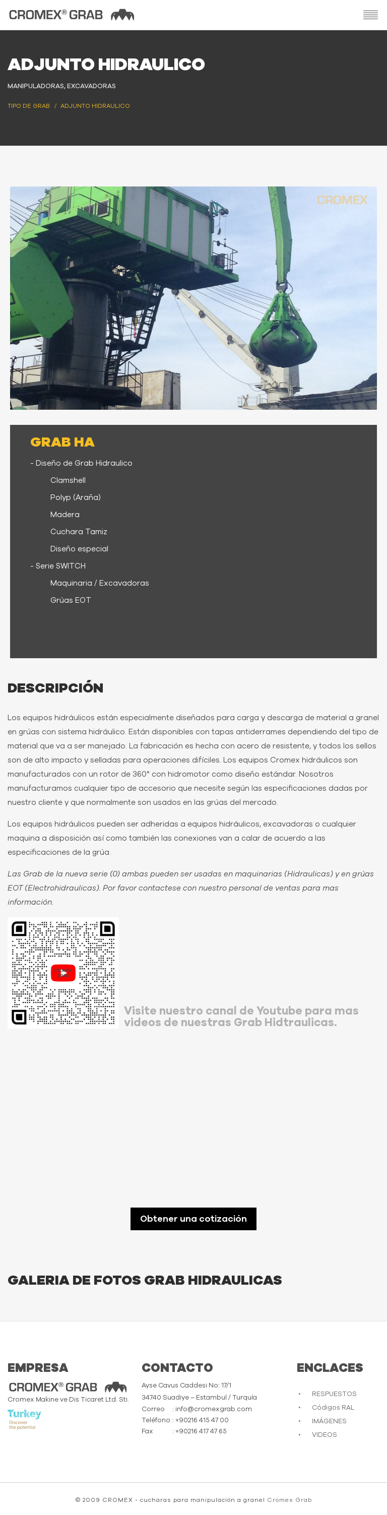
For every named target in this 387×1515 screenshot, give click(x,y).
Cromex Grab (289, 1500)
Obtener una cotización (193, 1219)
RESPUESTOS (334, 1394)
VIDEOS (324, 1435)
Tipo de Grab (29, 106)
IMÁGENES (329, 1421)
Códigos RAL (333, 1408)
